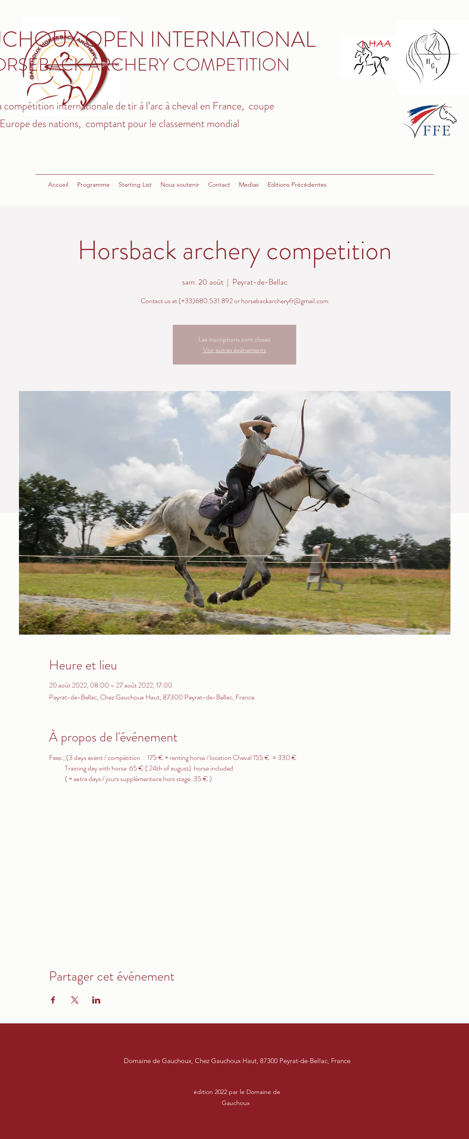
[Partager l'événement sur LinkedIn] (96, 1000)
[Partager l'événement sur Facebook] (53, 1000)
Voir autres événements (234, 350)
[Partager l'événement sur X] (75, 1000)
